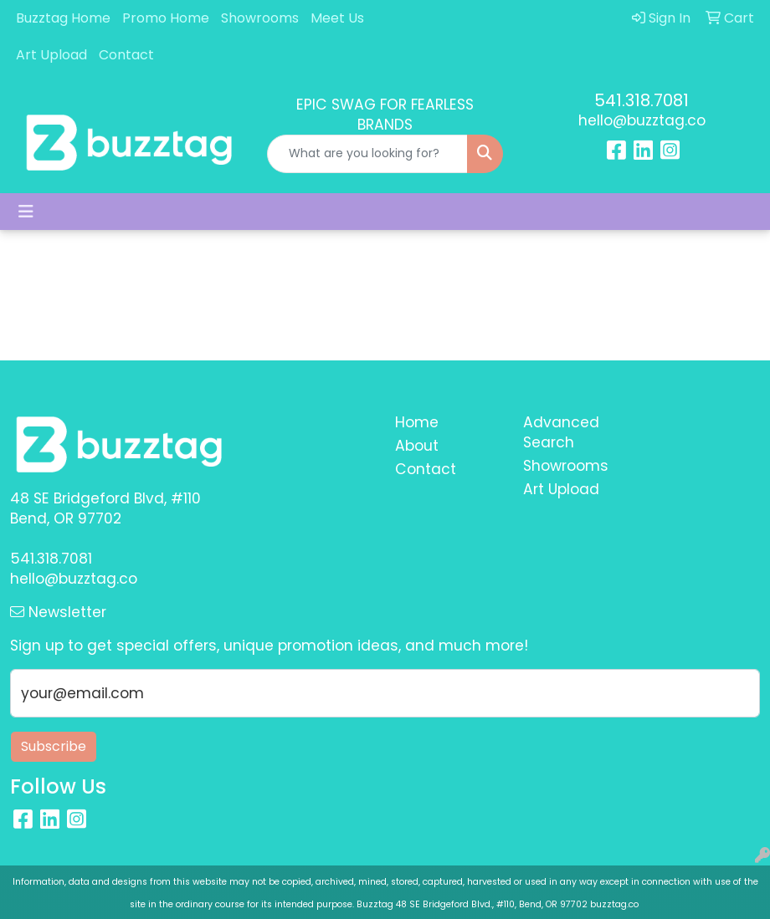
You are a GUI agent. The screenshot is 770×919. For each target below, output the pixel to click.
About (417, 446)
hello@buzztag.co (642, 120)
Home (417, 422)
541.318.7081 (641, 100)
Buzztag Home (63, 18)
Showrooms (260, 18)
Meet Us (337, 18)
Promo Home (165, 18)
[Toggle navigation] (26, 211)
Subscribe (53, 746)
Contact (126, 54)
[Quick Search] (368, 154)
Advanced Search (561, 432)
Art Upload (51, 54)
